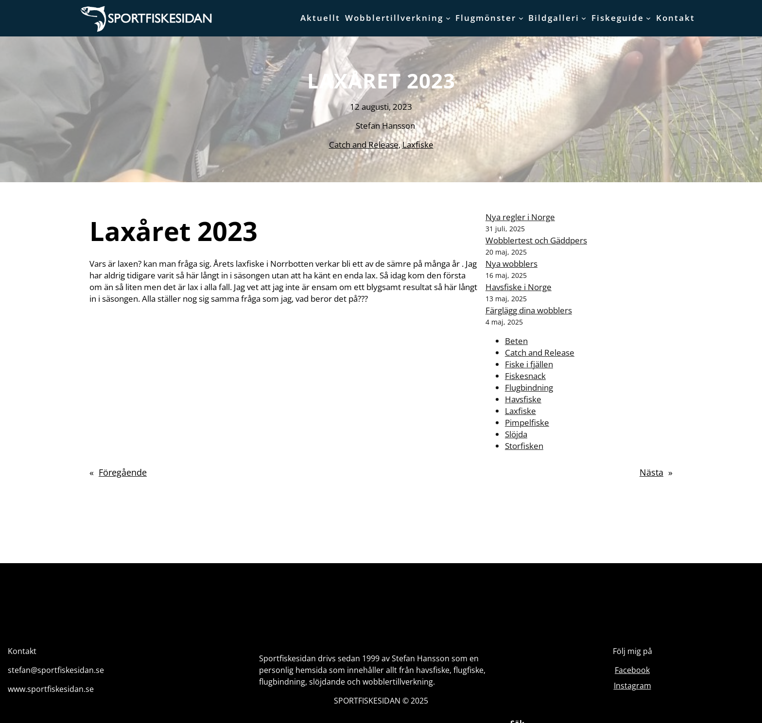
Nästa (651, 472)
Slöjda (516, 434)
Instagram (632, 685)
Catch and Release (363, 144)
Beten (516, 340)
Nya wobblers (511, 263)
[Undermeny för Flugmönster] (521, 18)
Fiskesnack (525, 375)
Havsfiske (523, 399)
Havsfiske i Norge (518, 287)
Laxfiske (417, 144)
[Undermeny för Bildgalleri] (583, 18)
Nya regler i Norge (520, 217)
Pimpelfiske (527, 422)
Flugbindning (529, 387)
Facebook (632, 670)
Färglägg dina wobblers (528, 310)
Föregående (123, 472)
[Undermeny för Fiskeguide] (648, 18)
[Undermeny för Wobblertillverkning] (448, 18)
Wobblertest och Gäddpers (536, 240)
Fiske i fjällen (529, 364)
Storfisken (524, 445)
